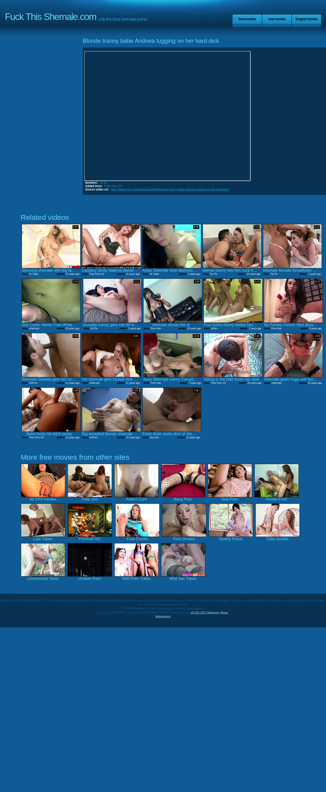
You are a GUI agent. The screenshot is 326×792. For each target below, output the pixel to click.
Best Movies (247, 19)
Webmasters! (163, 616)
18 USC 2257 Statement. (205, 612)
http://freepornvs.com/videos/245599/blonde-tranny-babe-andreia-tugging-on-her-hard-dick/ (170, 189)
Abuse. (224, 612)
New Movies (276, 19)
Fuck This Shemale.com (50, 16)
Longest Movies (306, 19)
